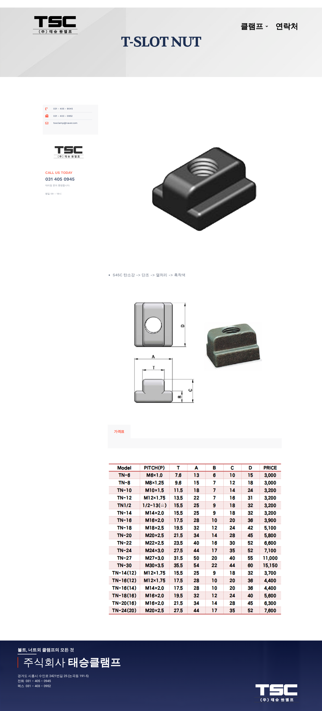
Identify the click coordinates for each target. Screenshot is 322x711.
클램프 (254, 26)
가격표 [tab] (119, 431)
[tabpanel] (195, 443)
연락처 (286, 26)
